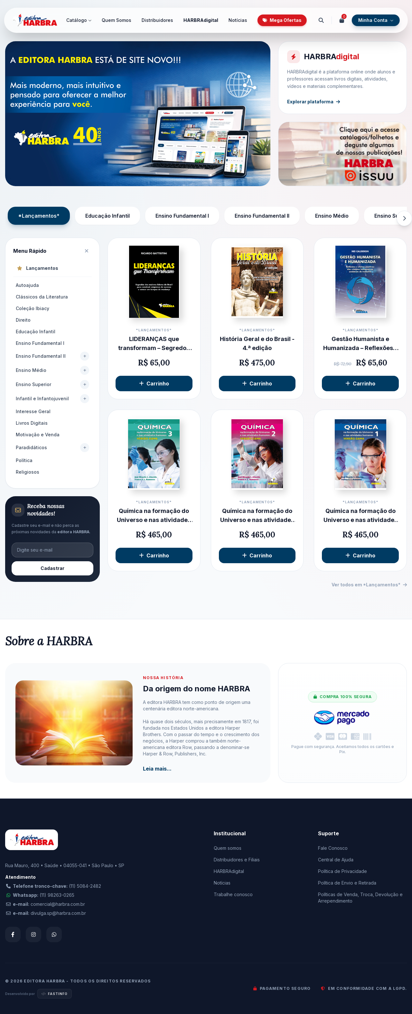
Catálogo (78, 20)
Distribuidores (157, 20)
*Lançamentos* (39, 216)
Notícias (238, 20)
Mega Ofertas (282, 20)
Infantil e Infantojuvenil (42, 398)
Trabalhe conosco (233, 894)
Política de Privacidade (342, 871)
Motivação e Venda (38, 434)
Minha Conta (375, 20)
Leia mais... (157, 768)
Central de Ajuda (335, 859)
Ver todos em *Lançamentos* (369, 584)
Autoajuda (27, 285)
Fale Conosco (333, 848)
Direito (23, 320)
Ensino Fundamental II (262, 216)
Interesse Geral (33, 411)
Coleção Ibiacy (32, 308)
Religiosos (27, 472)
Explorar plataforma (315, 100)
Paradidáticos (31, 447)
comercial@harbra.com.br (58, 904)
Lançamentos (37, 268)
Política (24, 460)
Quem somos (227, 848)
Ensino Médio (332, 216)
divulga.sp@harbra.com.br (58, 913)
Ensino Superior (33, 384)
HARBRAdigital (200, 20)
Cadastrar (52, 568)
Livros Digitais (32, 423)
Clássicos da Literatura (42, 296)
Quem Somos (116, 20)
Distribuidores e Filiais (237, 859)
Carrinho (154, 383)
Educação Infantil (107, 216)
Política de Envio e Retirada (347, 883)
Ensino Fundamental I (182, 216)
